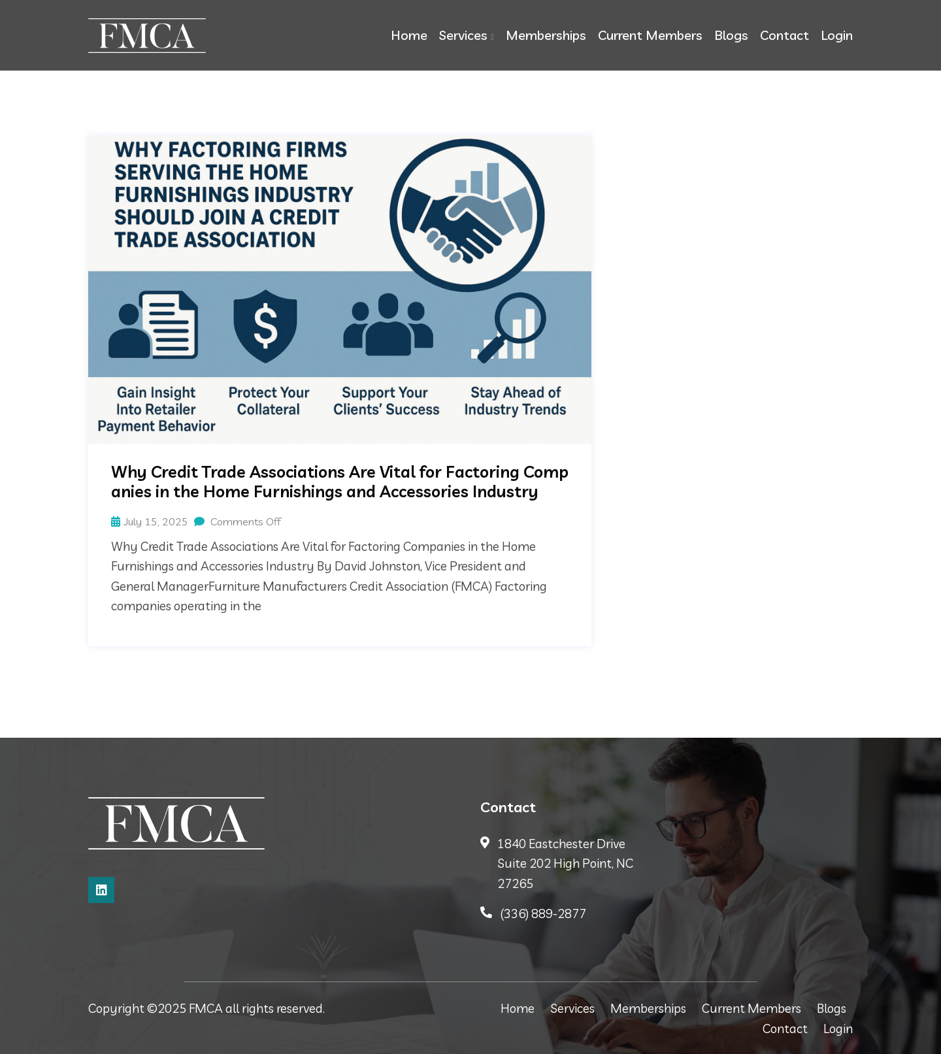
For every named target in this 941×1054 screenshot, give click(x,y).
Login (837, 35)
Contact (784, 35)
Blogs (731, 35)
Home (409, 35)
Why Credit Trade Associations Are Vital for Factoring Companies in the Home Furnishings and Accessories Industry (340, 481)
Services (463, 35)
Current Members (650, 35)
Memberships (546, 35)
